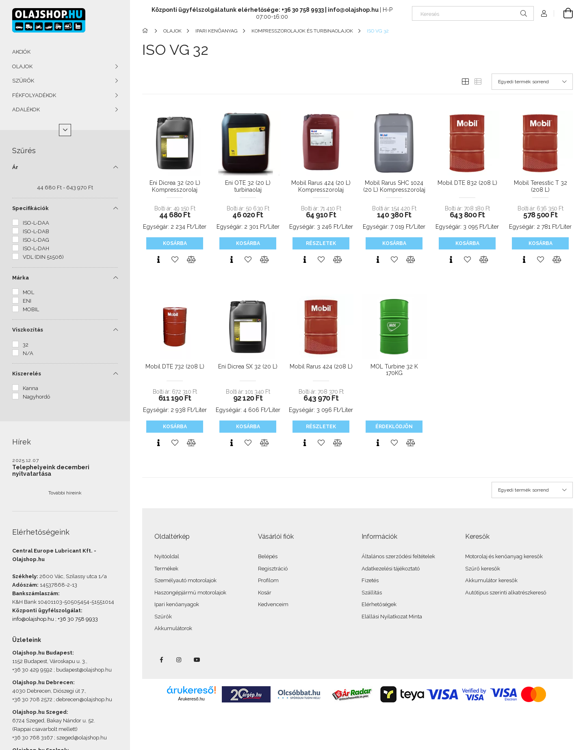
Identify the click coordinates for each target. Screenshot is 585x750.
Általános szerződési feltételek (398, 556)
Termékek (166, 569)
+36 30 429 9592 (32, 670)
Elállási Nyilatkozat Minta (392, 616)
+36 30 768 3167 (32, 738)
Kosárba (175, 243)
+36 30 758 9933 (78, 619)
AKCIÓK (21, 52)
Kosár (264, 593)
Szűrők (163, 616)
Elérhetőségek (379, 604)
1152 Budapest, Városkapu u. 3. (49, 661)
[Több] (65, 130)
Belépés (267, 556)
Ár (15, 167)
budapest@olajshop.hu (84, 670)
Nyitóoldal (166, 556)
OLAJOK (22, 66)
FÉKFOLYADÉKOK (34, 95)
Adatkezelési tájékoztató (391, 569)
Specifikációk (30, 208)
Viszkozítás (27, 330)
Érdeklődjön (394, 426)
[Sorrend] (532, 82)
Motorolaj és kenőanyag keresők (504, 556)
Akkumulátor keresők (491, 580)
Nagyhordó (36, 397)
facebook (161, 660)
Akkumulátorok (173, 628)
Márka (20, 278)
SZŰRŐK (23, 81)
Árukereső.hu (191, 698)
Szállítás (372, 593)
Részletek (321, 243)
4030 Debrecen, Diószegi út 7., (49, 691)
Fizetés (370, 580)
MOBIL (31, 309)
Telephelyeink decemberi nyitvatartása (50, 470)
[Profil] (544, 13)
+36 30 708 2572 (32, 699)
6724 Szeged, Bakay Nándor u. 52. (53, 720)
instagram (179, 660)
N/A (28, 353)
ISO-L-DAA (36, 223)
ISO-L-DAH (36, 248)
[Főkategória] (146, 31)
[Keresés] (473, 13)
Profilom (268, 580)
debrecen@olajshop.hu (84, 699)
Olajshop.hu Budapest (42, 653)
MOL (28, 292)
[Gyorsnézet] (158, 260)
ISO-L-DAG (36, 240)
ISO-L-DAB (36, 231)
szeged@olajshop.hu (81, 738)
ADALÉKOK (26, 109)
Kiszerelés (26, 374)
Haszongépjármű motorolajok (190, 593)
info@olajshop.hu (33, 619)
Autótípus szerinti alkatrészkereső (505, 593)
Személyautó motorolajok (185, 580)
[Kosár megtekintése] (563, 13)
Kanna (30, 388)
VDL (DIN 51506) (43, 257)
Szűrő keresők (482, 569)
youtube (197, 660)
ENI (27, 301)
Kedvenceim (273, 604)
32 (25, 345)
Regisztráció (273, 569)
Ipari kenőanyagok (176, 604)
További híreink (65, 493)
